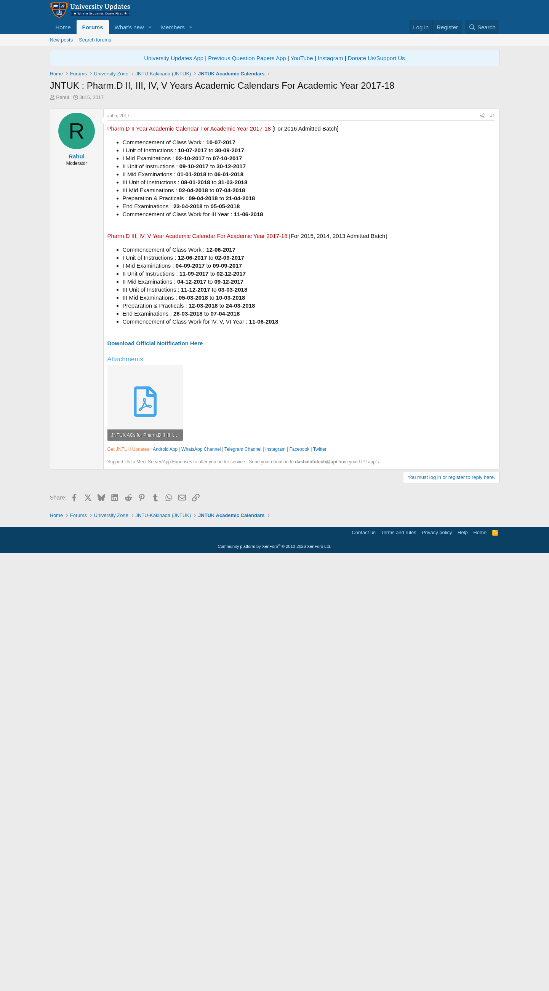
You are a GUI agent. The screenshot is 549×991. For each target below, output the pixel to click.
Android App (165, 666)
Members (173, 27)
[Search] (482, 27)
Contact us (363, 966)
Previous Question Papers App (247, 58)
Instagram (330, 58)
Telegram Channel (242, 666)
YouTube (302, 58)
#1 (492, 222)
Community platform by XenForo (274, 980)
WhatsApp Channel (201, 666)
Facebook (299, 666)
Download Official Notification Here (155, 450)
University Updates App (173, 58)
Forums (92, 27)
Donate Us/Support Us (376, 58)
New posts (61, 40)
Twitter (320, 666)
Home (63, 27)
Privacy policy (437, 966)
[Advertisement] (274, 158)
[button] (149, 27)
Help (463, 966)
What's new (129, 27)
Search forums (95, 40)
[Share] (482, 222)
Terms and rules (398, 966)
